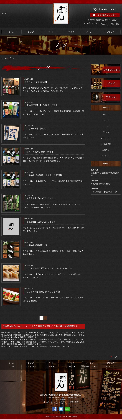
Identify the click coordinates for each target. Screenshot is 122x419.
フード (51, 32)
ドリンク (70, 32)
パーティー (90, 32)
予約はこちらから (91, 367)
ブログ (11, 58)
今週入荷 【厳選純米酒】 (36, 82)
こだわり (31, 32)
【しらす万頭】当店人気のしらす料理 (42, 292)
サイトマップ (110, 367)
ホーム (11, 32)
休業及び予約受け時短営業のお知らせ (105, 174)
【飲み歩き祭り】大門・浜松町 (39, 152)
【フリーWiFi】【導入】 (35, 128)
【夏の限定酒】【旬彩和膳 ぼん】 (41, 105)
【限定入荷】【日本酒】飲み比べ (40, 198)
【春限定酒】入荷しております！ (40, 222)
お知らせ (105, 150)
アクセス (110, 32)
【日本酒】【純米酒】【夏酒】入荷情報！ (44, 175)
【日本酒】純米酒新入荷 (35, 245)
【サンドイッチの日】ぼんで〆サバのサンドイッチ (48, 268)
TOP (115, 356)
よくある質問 (105, 144)
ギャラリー (105, 156)
